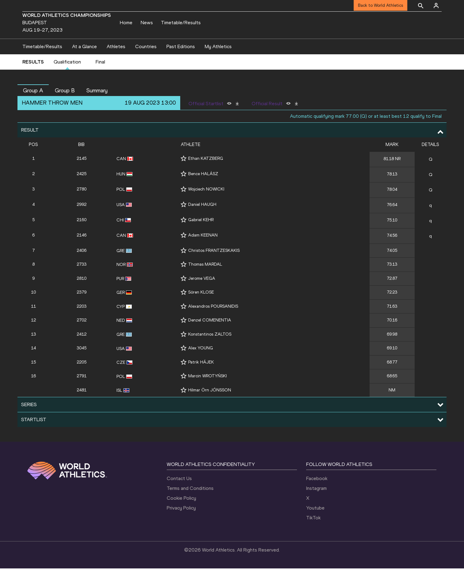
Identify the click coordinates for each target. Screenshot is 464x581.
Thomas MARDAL (205, 276)
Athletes (116, 59)
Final (100, 74)
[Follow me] (184, 170)
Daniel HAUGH (202, 216)
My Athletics (218, 59)
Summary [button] (97, 102)
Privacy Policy (181, 520)
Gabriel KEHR (201, 232)
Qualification (67, 74)
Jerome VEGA (201, 290)
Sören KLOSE (201, 304)
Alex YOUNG (200, 360)
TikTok (313, 530)
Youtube (315, 520)
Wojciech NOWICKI (206, 201)
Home (126, 22)
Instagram (316, 501)
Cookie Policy (181, 511)
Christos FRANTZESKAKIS (214, 262)
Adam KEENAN (203, 247)
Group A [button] (33, 102)
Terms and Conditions (190, 501)
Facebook (316, 491)
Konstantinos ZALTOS (209, 346)
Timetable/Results (181, 22)
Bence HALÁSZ (203, 186)
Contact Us (179, 491)
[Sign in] (436, 5)
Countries (146, 59)
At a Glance (84, 59)
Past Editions (180, 59)
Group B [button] (65, 102)
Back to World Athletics (380, 5)
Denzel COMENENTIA (209, 332)
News (147, 22)
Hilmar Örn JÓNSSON (209, 402)
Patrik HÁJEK (201, 374)
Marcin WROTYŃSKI (207, 388)
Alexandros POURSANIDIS (213, 318)
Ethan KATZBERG (205, 170)
